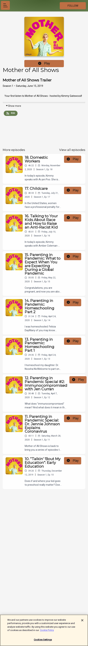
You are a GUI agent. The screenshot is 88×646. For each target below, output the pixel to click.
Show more (13, 105)
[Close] (82, 622)
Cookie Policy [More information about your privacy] (47, 631)
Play (44, 63)
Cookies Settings (43, 641)
